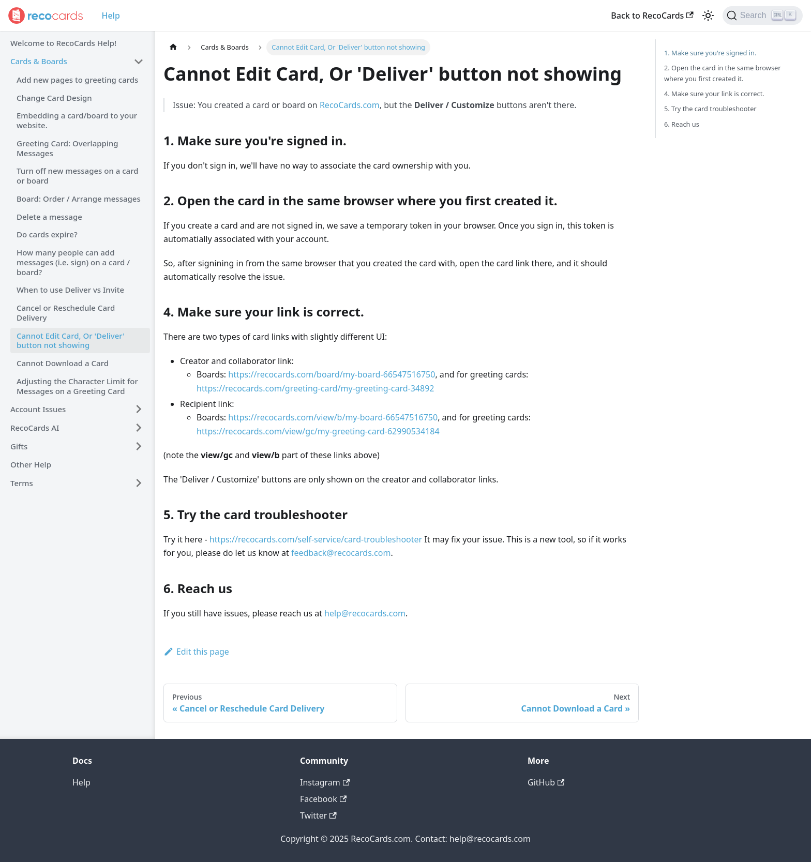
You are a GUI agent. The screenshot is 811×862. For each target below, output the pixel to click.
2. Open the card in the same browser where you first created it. (722, 73)
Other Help (30, 464)
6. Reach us (681, 124)
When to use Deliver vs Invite (70, 289)
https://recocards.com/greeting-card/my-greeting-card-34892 (315, 388)
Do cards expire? (47, 234)
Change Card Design (54, 98)
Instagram (325, 782)
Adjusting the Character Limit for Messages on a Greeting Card (77, 386)
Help (110, 15)
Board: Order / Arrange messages (79, 198)
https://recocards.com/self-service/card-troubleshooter (315, 539)
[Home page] (173, 47)
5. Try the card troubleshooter (710, 108)
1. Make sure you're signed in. (710, 52)
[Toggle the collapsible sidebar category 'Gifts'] (138, 446)
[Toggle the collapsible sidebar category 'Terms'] (138, 483)
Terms (21, 483)
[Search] (763, 15)
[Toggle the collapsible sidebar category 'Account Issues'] (138, 409)
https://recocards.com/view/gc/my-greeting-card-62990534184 (318, 431)
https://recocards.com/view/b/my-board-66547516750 (333, 417)
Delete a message (49, 216)
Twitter (318, 815)
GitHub (546, 782)
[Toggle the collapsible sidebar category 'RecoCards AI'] (138, 427)
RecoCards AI (34, 427)
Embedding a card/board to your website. (77, 120)
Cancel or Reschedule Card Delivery (66, 313)
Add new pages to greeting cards (77, 79)
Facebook (323, 799)
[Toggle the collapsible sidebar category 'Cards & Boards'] (138, 61)
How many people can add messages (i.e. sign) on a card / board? (73, 262)
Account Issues (38, 409)
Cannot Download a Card (63, 363)
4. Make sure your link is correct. (714, 93)
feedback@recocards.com (341, 552)
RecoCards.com (350, 105)
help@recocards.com (365, 613)
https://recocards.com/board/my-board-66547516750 (331, 374)
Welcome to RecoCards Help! (63, 43)
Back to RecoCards (652, 15)
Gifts (18, 446)
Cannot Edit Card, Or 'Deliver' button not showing (71, 340)
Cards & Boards (38, 61)
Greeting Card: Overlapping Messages (67, 148)
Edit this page (196, 651)
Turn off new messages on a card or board (78, 175)
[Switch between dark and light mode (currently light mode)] (708, 15)
